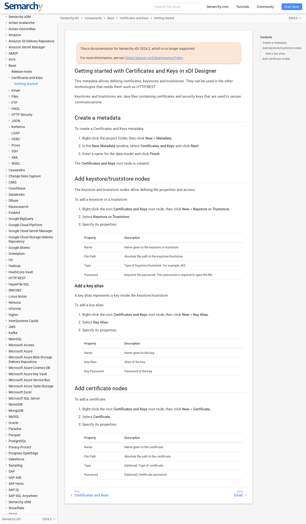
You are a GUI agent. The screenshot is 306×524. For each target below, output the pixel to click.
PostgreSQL (18, 441)
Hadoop (15, 266)
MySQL (14, 416)
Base (12, 65)
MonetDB (15, 404)
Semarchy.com (218, 7)
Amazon (15, 35)
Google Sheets (19, 248)
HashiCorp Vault (21, 272)
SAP (12, 471)
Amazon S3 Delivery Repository (32, 41)
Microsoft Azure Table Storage (31, 386)
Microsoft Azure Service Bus (29, 380)
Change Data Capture (25, 176)
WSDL (15, 163)
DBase (13, 200)
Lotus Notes (18, 296)
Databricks (17, 194)
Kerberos (18, 127)
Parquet (15, 435)
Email (15, 90)
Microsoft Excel (20, 392)
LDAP (15, 133)
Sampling (15, 465)
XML (14, 157)
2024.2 (293, 18)
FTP (14, 103)
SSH (14, 151)
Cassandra (17, 170)
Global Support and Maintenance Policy (154, 58)
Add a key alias (275, 53)
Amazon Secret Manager (27, 47)
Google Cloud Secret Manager (31, 231)
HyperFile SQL (19, 284)
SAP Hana (16, 483)
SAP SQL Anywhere (23, 496)
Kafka (13, 333)
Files (14, 96)
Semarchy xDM (20, 17)
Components (93, 18)
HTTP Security (22, 115)
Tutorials (242, 7)
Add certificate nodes (276, 59)
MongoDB (16, 411)
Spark (13, 514)
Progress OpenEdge (23, 453)
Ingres (13, 315)
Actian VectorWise (22, 29)
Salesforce (16, 459)
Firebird (14, 213)
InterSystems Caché (23, 321)
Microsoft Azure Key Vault (28, 374)
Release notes (21, 71)
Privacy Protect (20, 447)
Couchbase (17, 188)
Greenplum (17, 254)
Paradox (15, 429)
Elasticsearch (18, 207)
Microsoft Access (21, 345)
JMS (12, 327)
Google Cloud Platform (25, 225)
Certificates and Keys (27, 78)
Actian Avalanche (21, 23)
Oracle (13, 423)
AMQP (13, 53)
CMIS (12, 182)
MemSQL (15, 339)
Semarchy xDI (69, 18)
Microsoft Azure (20, 351)
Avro (12, 59)
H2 (11, 260)
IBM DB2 (15, 290)
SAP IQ (14, 490)
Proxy (15, 145)
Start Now (291, 7)
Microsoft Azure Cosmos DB (29, 368)
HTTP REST (17, 278)
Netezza (15, 302)
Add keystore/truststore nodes (281, 48)
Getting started (26, 84)
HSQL (15, 109)
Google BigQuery (21, 219)
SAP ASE (15, 477)
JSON (15, 121)
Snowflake (16, 508)
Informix (15, 309)
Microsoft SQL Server (24, 398)
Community (265, 7)
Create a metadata (274, 43)
